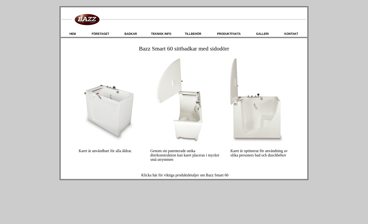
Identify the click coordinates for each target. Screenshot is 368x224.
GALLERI (262, 34)
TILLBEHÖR (193, 34)
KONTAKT (291, 34)
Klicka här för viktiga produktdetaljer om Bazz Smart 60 (184, 175)
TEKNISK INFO (161, 34)
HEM (73, 34)
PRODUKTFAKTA (229, 34)
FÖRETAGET (100, 34)
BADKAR (131, 34)
